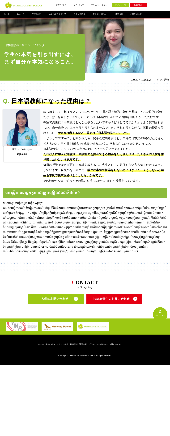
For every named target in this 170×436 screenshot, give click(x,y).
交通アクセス (61, 5)
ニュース (21, 14)
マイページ (120, 5)
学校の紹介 (37, 14)
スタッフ (146, 79)
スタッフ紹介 (79, 14)
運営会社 (119, 14)
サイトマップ (78, 5)
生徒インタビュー (100, 14)
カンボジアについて (57, 14)
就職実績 (74, 344)
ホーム (6, 14)
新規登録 (138, 5)
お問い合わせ (136, 14)
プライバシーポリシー (100, 5)
